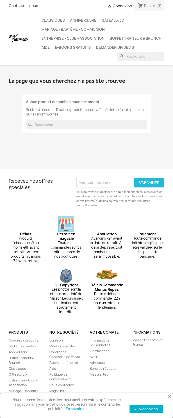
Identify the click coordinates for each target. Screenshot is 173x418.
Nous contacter (61, 385)
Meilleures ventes (22, 346)
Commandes (99, 351)
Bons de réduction (104, 368)
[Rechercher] (140, 56)
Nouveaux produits (23, 340)
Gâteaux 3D (113, 20)
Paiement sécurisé (63, 362)
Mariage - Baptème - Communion (73, 29)
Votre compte (104, 332)
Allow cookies (146, 408)
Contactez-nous (23, 5)
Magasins (56, 391)
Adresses (97, 362)
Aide (45, 47)
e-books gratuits (73, 47)
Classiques (53, 20)
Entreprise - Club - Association (73, 38)
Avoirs (94, 357)
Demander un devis (115, 47)
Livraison (56, 340)
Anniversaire (83, 20)
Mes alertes (99, 374)
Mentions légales (62, 346)
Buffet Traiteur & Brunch (136, 38)
